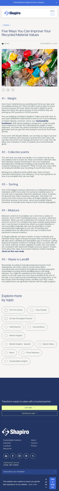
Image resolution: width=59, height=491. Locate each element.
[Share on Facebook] (3, 90)
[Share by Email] (13, 90)
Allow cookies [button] (52, 483)
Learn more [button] (32, 484)
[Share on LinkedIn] (8, 90)
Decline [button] (46, 483)
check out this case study (13, 251)
